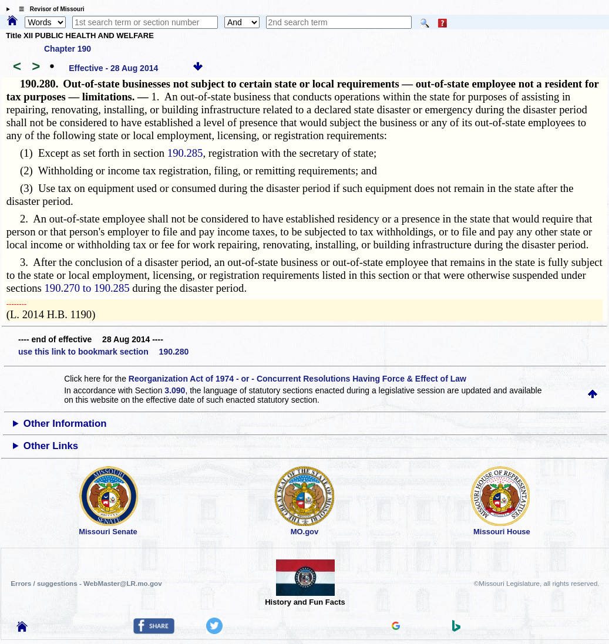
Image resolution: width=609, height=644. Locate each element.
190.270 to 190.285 (87, 288)
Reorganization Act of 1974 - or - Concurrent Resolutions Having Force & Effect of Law (297, 378)
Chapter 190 (67, 48)
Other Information (65, 423)
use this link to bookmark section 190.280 (103, 351)
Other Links (50, 445)
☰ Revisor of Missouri (49, 9)
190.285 (185, 153)
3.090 (174, 390)
